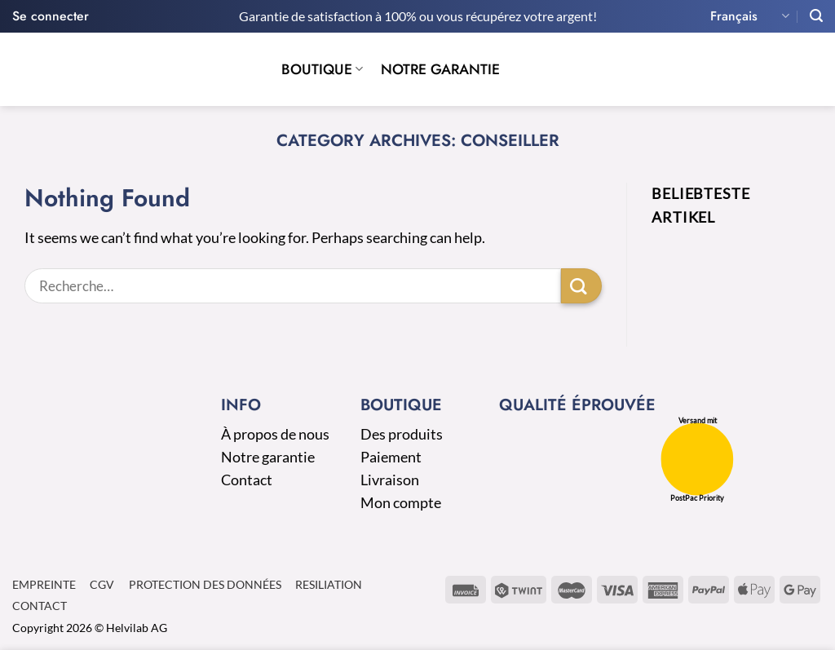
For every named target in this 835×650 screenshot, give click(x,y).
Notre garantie (440, 69)
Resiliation (328, 584)
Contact (246, 480)
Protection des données (205, 584)
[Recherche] (816, 16)
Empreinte (44, 584)
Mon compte (400, 502)
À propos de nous (275, 434)
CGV (102, 584)
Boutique (322, 69)
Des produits (401, 434)
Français (749, 16)
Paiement (391, 457)
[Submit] (581, 285)
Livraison (389, 480)
